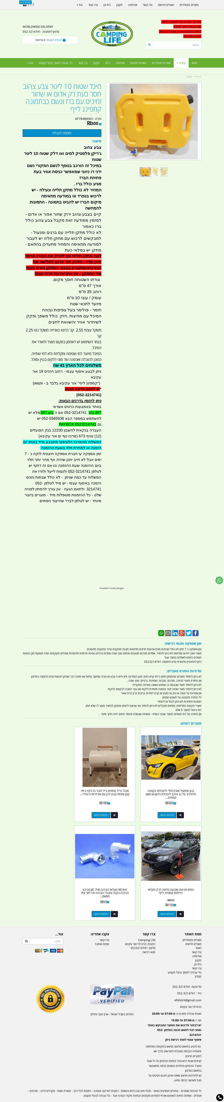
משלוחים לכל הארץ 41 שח (77, 365)
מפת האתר (193, 923)
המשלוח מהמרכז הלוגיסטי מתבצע (73, 442)
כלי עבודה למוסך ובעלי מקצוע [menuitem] (55, 63)
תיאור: (96, 141)
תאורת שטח (64, 1080)
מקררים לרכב (47, 1080)
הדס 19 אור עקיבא (190, 996)
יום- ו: (174, 1019)
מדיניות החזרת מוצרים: (184, 671)
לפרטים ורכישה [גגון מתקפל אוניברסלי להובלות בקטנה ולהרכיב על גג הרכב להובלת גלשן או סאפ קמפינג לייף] (169, 810)
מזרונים (34, 1080)
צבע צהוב (92, 147)
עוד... (59, 923)
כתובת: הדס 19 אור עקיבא (140, 933)
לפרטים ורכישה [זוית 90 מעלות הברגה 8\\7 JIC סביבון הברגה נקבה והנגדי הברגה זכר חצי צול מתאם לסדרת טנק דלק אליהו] (169, 903)
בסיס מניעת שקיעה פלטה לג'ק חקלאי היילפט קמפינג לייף (51, 787)
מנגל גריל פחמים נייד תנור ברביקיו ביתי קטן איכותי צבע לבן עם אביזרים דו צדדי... (112, 788)
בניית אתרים (98, 1099)
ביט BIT (47, 412)
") (99, 383)
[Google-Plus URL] (30, 5)
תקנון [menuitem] (96, 63)
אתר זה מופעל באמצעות (112, 1099)
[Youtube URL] (28, 5)
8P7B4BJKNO (84, 119)
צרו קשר (148, 923)
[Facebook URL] (33, 5)
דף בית (198, 76)
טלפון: (152, 937)
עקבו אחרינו (100, 923)
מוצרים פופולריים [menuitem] (161, 63)
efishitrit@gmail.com (187, 989)
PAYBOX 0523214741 (77, 424)
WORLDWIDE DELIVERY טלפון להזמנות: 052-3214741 (41, 29)
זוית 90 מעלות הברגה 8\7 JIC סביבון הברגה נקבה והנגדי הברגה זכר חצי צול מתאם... (173, 882)
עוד (30, 63)
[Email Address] (24, 5)
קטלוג (189, 76)
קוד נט (106, 1099)
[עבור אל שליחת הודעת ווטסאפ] (219, 580)
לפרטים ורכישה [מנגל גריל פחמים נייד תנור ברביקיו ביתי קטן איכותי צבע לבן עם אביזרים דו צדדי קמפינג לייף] (108, 810)
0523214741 (139, 937)
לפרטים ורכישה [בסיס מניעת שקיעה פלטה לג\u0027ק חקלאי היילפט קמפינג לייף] (47, 810)
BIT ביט (95, 412)
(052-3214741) (87, 395)
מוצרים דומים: (190, 723)
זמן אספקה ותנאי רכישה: (182, 643)
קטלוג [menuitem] (181, 63)
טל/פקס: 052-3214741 (186, 976)
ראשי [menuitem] (194, 63)
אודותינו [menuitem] (120, 63)
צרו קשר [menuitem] (83, 63)
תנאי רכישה (148, 941)
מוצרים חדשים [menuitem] (138, 63)
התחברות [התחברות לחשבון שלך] (25, 2)
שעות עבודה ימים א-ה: (176, 1003)
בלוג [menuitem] (107, 63)
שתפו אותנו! (102, 933)
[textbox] (173, 29)
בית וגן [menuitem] (107, 5)
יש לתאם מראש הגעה (82, 389)
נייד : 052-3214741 (189, 982)
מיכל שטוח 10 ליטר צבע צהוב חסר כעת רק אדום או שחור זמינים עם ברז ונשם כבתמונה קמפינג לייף (62, 98)
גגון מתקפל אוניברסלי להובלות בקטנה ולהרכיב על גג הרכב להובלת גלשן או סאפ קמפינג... (173, 788)
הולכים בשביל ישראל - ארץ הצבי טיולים (112, 1003)
